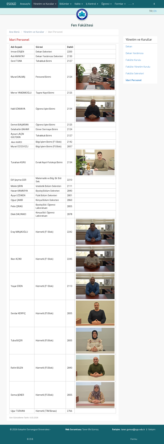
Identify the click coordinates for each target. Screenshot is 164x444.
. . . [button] (131, 3)
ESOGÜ (11, 4)
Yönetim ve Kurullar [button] (44, 3)
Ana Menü (14, 32)
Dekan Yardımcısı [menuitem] (135, 53)
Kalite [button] (79, 3)
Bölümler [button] (65, 3)
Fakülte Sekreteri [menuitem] (135, 73)
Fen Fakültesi (82, 25)
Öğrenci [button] (106, 3)
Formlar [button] (120, 3)
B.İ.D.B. (30, 439)
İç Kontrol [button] (92, 3)
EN (155, 11)
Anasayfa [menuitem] (25, 3)
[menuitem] (140, 80)
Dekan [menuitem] (129, 46)
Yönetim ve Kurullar (33, 32)
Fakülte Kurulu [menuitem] (133, 60)
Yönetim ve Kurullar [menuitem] (139, 40)
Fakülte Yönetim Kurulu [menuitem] (138, 66)
